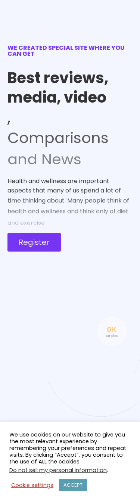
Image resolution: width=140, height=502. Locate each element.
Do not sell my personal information (58, 470)
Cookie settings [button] (32, 485)
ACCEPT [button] (73, 485)
